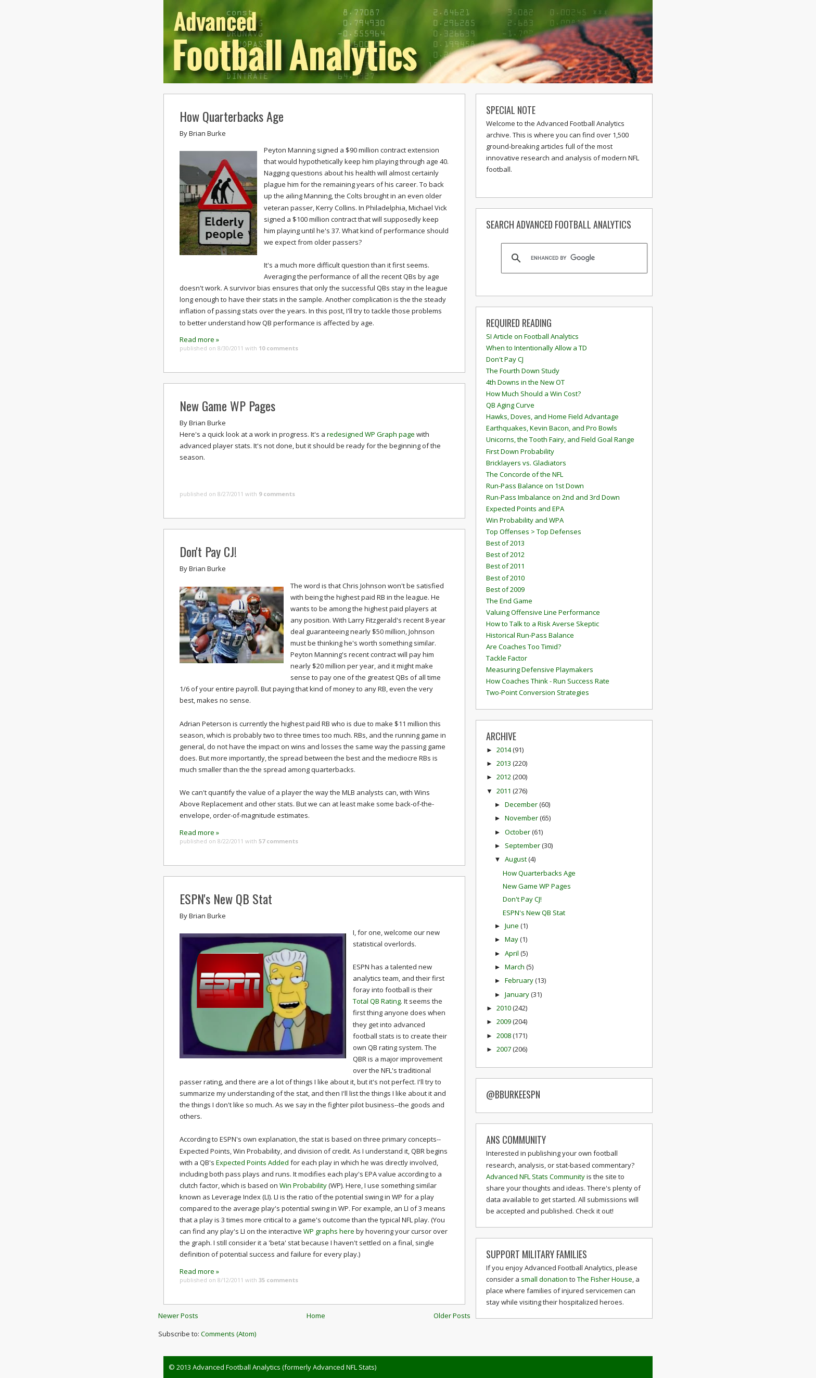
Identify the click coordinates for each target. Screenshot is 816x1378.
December (522, 804)
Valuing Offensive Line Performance (543, 612)
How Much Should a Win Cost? (533, 393)
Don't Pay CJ (505, 359)
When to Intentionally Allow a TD (536, 347)
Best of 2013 (505, 543)
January (518, 994)
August (516, 859)
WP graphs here (328, 1231)
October (518, 832)
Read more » (199, 339)
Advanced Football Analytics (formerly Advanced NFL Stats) (284, 1367)
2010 (504, 1008)
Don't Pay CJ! (208, 551)
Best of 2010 (505, 578)
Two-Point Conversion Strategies (537, 692)
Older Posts (452, 1315)
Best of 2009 (505, 589)
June (512, 925)
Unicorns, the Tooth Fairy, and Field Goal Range (560, 439)
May (512, 939)
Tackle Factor (506, 658)
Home (316, 1315)
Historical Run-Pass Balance (530, 635)
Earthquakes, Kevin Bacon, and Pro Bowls (551, 428)
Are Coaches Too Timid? (523, 646)
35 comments (278, 1280)
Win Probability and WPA (525, 520)
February (520, 980)
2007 (504, 1049)
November (522, 818)
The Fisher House (604, 1279)
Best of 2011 (505, 566)
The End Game (509, 600)
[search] (573, 258)
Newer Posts (178, 1315)
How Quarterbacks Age (232, 116)
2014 (504, 749)
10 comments (278, 348)
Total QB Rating (377, 1001)
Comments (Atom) (228, 1333)
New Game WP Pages (227, 405)
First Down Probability (520, 451)
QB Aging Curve (510, 405)
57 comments (278, 841)
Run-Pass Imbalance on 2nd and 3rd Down (553, 497)
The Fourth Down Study (522, 370)
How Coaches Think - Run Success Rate (547, 681)
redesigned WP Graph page (371, 434)
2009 (504, 1021)
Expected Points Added (252, 1162)
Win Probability (303, 1185)
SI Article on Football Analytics (532, 336)
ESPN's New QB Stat (226, 898)
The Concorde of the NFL (524, 474)
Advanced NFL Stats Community (535, 1176)
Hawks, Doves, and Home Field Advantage (552, 416)
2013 (504, 763)
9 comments (277, 494)
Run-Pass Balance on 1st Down (535, 485)
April (512, 953)
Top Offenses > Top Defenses (533, 531)
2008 (504, 1035)
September (523, 845)
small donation (544, 1279)
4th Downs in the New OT (525, 382)
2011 (504, 790)
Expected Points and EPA (525, 508)
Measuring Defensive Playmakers (539, 669)
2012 (504, 776)
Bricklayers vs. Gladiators (526, 462)
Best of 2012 (505, 554)
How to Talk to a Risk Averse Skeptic (542, 623)
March (515, 966)
